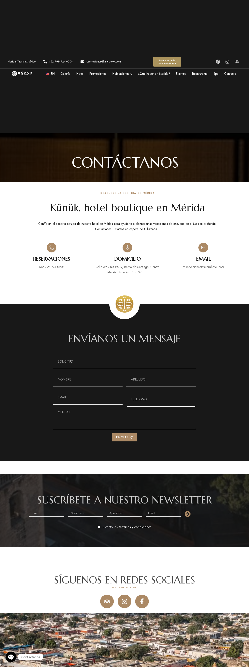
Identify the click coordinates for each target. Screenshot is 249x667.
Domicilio (127, 259)
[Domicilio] (127, 247)
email (203, 259)
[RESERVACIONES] (51, 247)
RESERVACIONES (51, 259)
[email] (203, 247)
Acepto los (127, 527)
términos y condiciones (135, 527)
